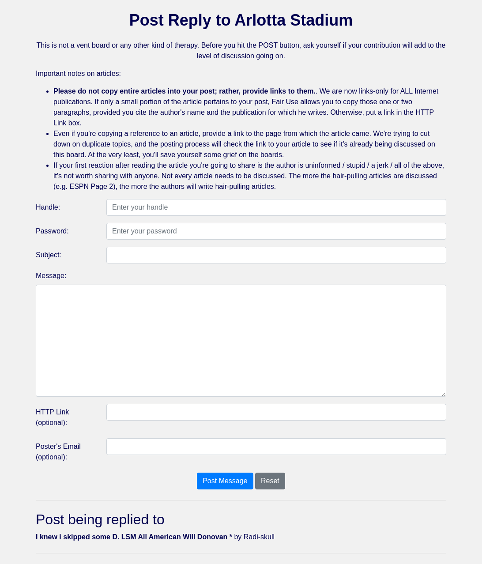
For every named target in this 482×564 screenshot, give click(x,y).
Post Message (225, 481)
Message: (51, 275)
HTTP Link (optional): (52, 417)
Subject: (48, 255)
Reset (270, 481)
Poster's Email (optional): (58, 452)
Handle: (48, 207)
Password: (52, 231)
